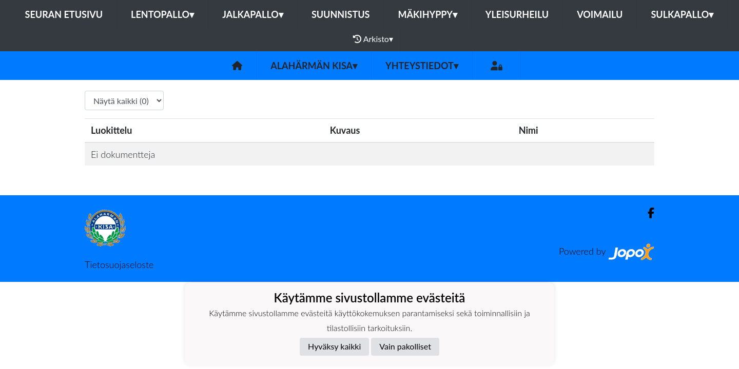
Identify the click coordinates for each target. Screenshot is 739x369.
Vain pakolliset (405, 346)
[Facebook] (646, 213)
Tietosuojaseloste (119, 264)
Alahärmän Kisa (313, 65)
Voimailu (600, 14)
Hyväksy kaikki (334, 346)
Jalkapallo (252, 14)
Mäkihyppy (427, 14)
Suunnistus (341, 14)
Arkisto (373, 39)
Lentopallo (162, 14)
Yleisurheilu (517, 14)
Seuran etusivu (64, 14)
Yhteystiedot (421, 65)
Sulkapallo (682, 14)
